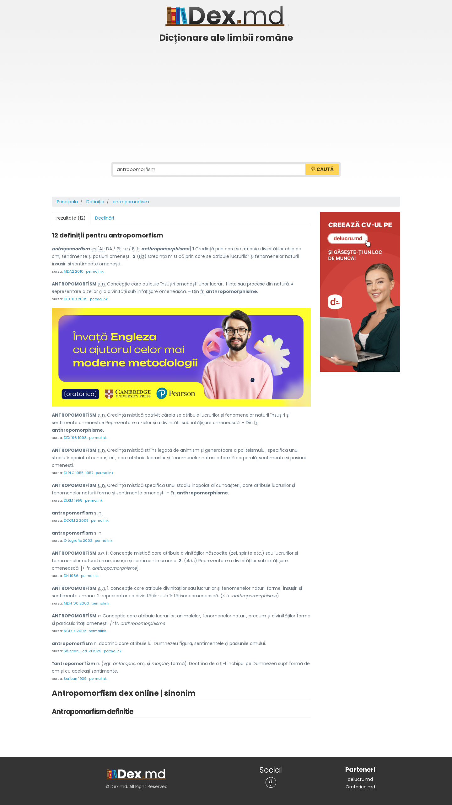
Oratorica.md (360, 787)
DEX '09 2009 (76, 298)
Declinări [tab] (104, 218)
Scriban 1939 (75, 678)
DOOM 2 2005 (76, 520)
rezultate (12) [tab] (71, 218)
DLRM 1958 (73, 500)
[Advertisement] (226, 93)
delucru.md (360, 779)
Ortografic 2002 (78, 540)
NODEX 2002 (75, 630)
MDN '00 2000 (76, 603)
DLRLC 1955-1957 (78, 472)
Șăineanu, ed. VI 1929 (82, 650)
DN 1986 (71, 575)
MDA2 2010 (73, 271)
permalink (95, 271)
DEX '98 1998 (75, 437)
